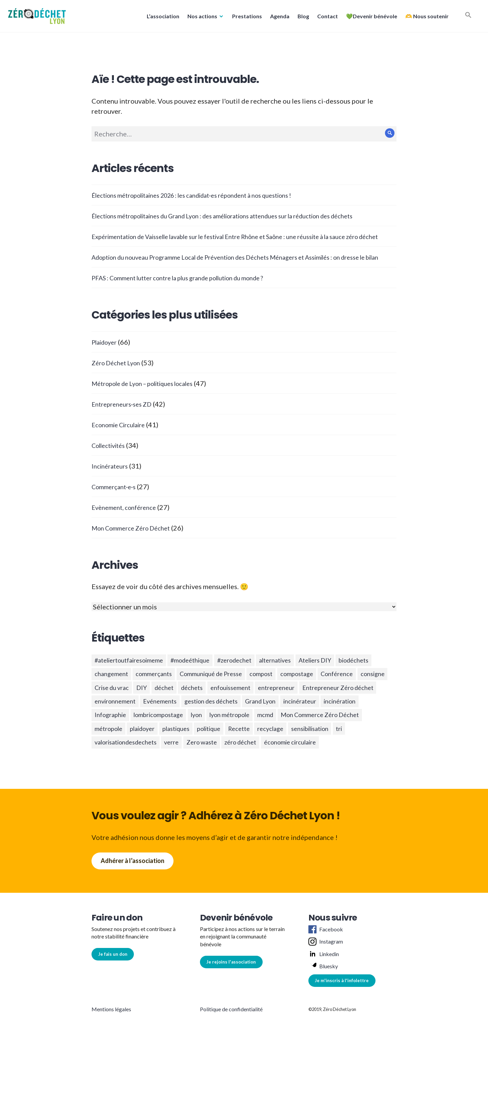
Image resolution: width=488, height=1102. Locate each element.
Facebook (325, 976)
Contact (325, 18)
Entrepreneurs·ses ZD (125, 424)
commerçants (204, 697)
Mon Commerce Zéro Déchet (136, 548)
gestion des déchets (125, 742)
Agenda (277, 18)
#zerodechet (256, 681)
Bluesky (323, 1013)
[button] (39, 18)
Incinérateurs (112, 486)
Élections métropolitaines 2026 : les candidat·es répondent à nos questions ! (208, 195)
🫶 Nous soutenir (425, 18)
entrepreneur (115, 727)
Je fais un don (112, 1000)
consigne (153, 712)
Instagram (325, 988)
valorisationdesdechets (131, 788)
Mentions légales (111, 1056)
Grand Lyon (181, 742)
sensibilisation (343, 773)
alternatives (302, 681)
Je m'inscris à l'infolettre (342, 1027)
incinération (272, 742)
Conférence (113, 712)
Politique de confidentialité (231, 1056)
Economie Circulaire (123, 445)
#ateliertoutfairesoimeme (135, 681)
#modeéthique (205, 681)
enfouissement (328, 712)
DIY (229, 712)
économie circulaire (318, 788)
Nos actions (200, 18)
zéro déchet (261, 788)
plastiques (189, 773)
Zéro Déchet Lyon (119, 383)
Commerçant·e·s (116, 507)
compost (326, 697)
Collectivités (111, 465)
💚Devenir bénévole (369, 18)
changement (156, 697)
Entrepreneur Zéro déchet (184, 727)
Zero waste (217, 788)
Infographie (317, 742)
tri (377, 773)
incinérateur (226, 742)
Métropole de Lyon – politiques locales (151, 403)
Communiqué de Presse (269, 697)
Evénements (306, 727)
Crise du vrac (195, 712)
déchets (285, 712)
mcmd (247, 758)
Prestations (245, 18)
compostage (367, 697)
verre (183, 788)
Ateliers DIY (348, 681)
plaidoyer (150, 773)
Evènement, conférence (127, 527)
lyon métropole (206, 758)
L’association (161, 18)
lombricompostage (123, 758)
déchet (254, 712)
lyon (167, 758)
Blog (301, 18)
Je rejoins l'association (231, 1008)
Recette (262, 773)
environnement (255, 727)
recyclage (297, 773)
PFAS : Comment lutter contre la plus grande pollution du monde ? (191, 298)
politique (227, 773)
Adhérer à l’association (132, 907)
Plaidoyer (106, 362)
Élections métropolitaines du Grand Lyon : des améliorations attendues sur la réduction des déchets (243, 216)
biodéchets (112, 697)
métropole (111, 773)
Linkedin (323, 1001)
